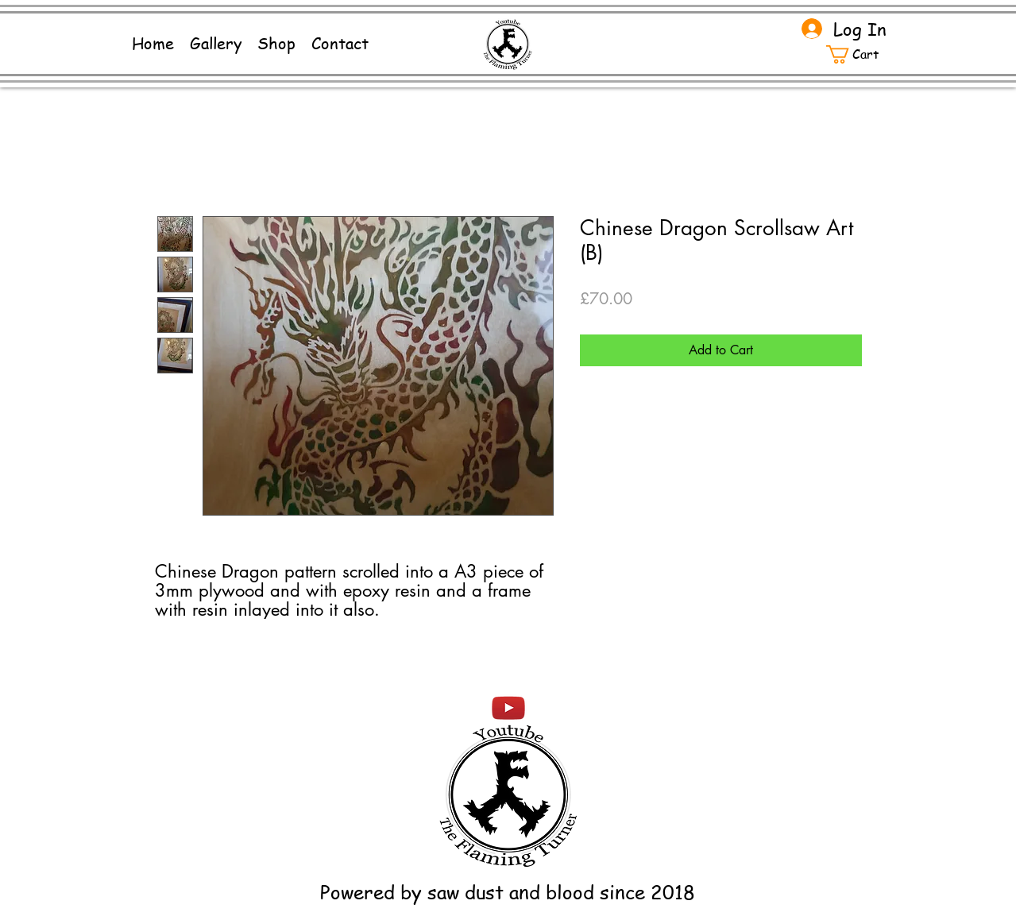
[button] (861, 54)
